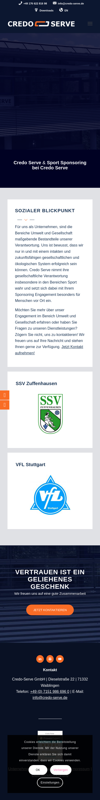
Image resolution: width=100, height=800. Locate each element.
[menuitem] (33, 3)
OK (38, 770)
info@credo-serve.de (50, 698)
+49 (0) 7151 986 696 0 (49, 692)
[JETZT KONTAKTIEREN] (50, 610)
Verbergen (61, 770)
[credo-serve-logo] (41, 23)
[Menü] (90, 23)
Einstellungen (50, 782)
